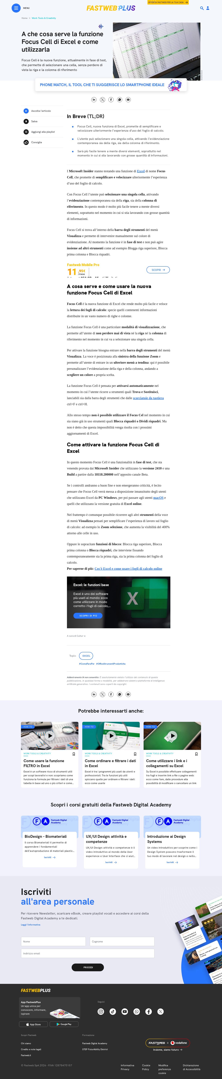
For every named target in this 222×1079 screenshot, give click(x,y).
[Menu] (21, 8)
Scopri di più (88, 615)
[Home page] (111, 8)
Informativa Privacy (127, 1067)
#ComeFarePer (87, 663)
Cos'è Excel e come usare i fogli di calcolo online (128, 568)
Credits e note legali (31, 1049)
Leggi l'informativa (30, 924)
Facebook (111, 99)
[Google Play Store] (64, 1024)
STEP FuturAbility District (95, 1049)
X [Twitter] (102, 99)
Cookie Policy (146, 1067)
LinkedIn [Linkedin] (94, 99)
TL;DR (96, 116)
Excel (86, 655)
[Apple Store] (33, 1024)
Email (128, 99)
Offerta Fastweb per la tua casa (166, 2)
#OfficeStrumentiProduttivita (111, 663)
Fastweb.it (26, 1055)
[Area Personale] (207, 8)
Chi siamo (26, 1043)
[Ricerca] (202, 8)
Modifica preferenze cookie (164, 1069)
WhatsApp (119, 99)
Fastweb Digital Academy (94, 1043)
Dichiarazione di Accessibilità (191, 1067)
